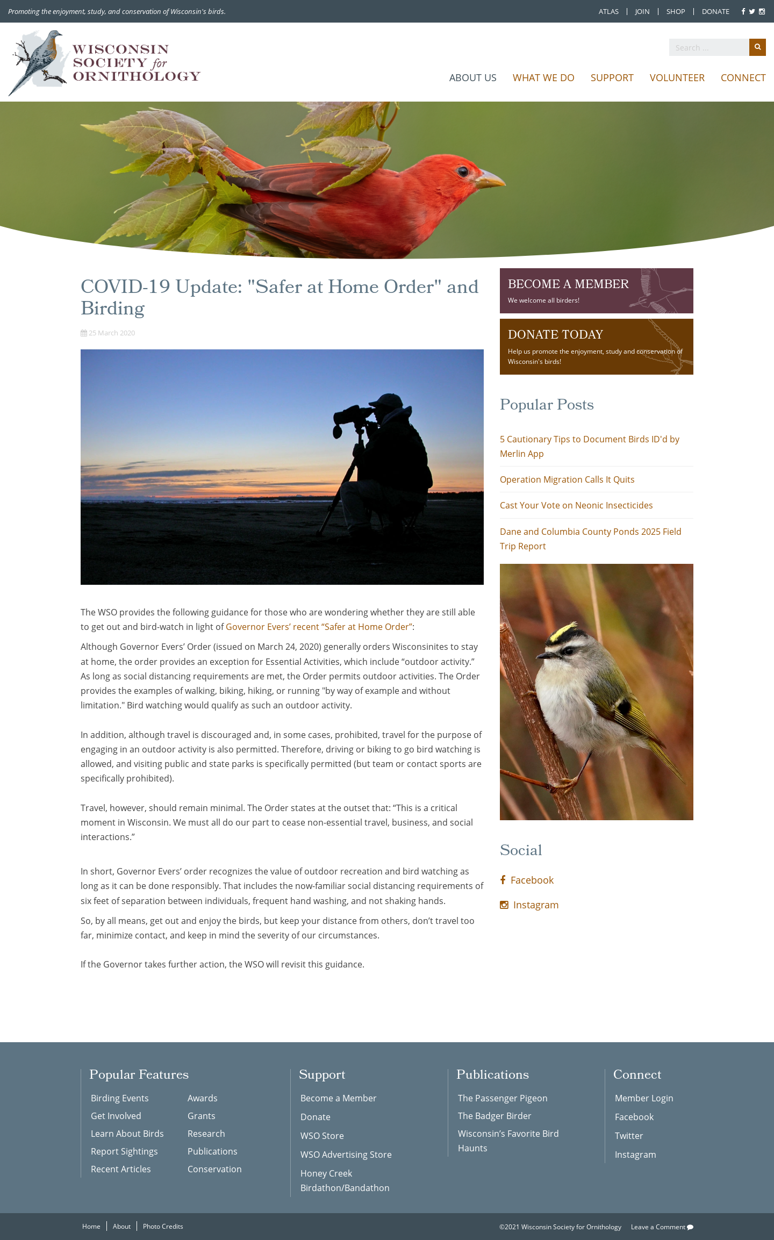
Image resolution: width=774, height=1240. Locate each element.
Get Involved (116, 1115)
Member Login (644, 1097)
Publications (213, 1151)
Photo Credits (163, 1226)
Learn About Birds (127, 1133)
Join (642, 11)
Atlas (609, 11)
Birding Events (120, 1097)
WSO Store (322, 1135)
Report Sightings (124, 1151)
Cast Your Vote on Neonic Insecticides (576, 505)
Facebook (527, 879)
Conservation (215, 1168)
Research (206, 1133)
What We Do (544, 77)
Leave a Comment (662, 1226)
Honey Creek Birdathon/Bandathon (345, 1180)
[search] (717, 47)
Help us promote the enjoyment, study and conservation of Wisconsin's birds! (596, 345)
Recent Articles (121, 1168)
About (122, 1226)
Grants (202, 1115)
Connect (743, 77)
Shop (675, 11)
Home (91, 1226)
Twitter (629, 1135)
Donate (715, 11)
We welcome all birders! (596, 290)
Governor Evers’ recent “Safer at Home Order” (319, 626)
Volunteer (677, 77)
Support (612, 77)
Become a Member (338, 1097)
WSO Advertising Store (346, 1154)
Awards (203, 1097)
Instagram (529, 904)
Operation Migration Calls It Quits (567, 479)
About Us (473, 77)
